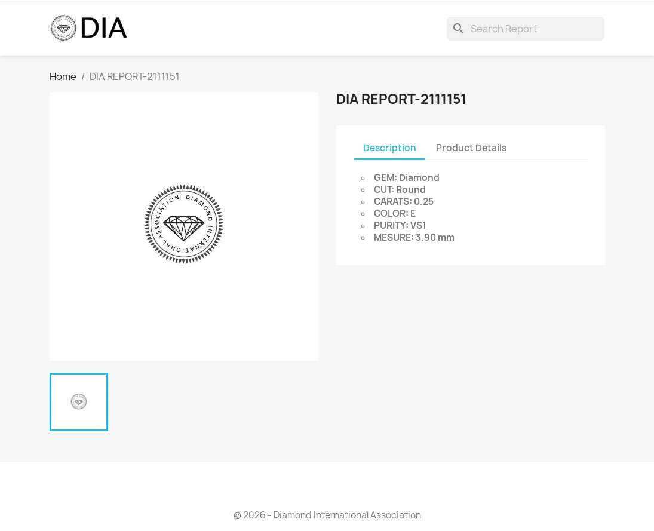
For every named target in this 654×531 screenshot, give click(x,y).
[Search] (525, 29)
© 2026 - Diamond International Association (327, 515)
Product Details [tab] (471, 148)
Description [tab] (389, 148)
